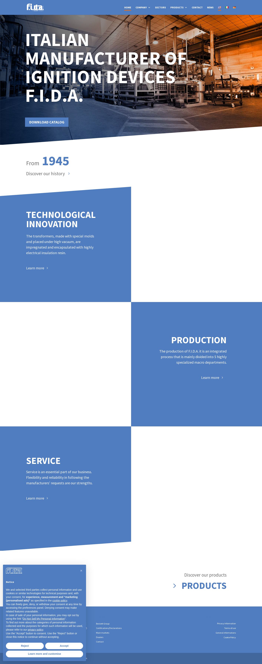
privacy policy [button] (35, 629)
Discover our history (45, 174)
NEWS (210, 7)
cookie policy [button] (59, 600)
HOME (127, 7)
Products (204, 585)
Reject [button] (25, 645)
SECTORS (160, 7)
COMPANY (141, 7)
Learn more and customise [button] (44, 653)
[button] (81, 571)
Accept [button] (64, 645)
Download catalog (57, 117)
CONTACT (197, 7)
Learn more (35, 268)
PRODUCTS (177, 7)
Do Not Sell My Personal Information (44, 618)
